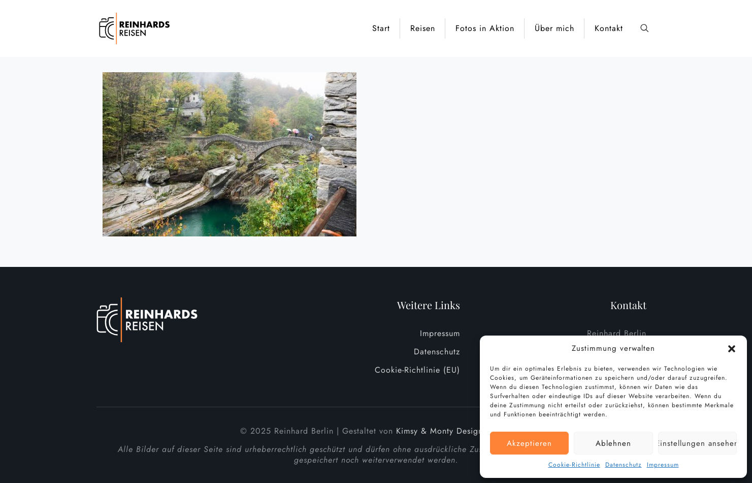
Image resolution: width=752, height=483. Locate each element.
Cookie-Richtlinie (574, 464)
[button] (732, 349)
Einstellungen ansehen (697, 443)
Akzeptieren (529, 443)
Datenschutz (623, 464)
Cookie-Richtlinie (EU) (417, 370)
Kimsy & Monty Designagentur (454, 431)
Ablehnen (613, 443)
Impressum (663, 464)
